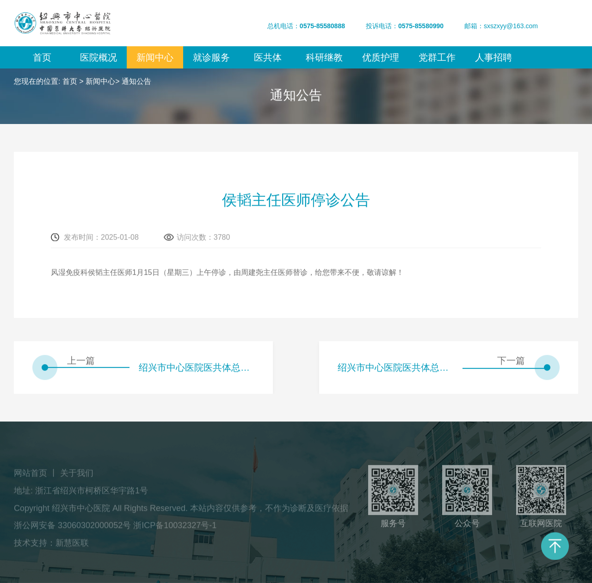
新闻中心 (154, 57)
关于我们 (76, 475)
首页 (42, 57)
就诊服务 (211, 57)
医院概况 (98, 57)
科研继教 (324, 57)
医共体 (268, 57)
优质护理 (380, 57)
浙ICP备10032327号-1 (174, 527)
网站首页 (30, 475)
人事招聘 (493, 57)
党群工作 (437, 57)
